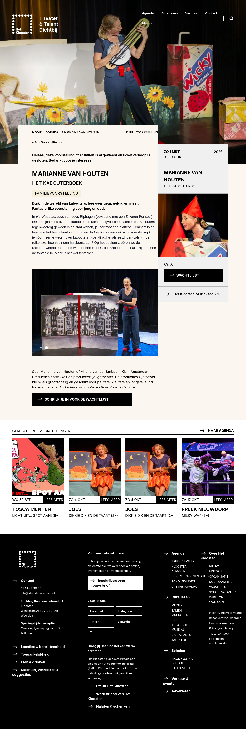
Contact (40, 610)
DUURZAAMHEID (221, 582)
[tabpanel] (123, 82)
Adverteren (177, 691)
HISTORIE (215, 571)
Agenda (51, 132)
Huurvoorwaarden (221, 623)
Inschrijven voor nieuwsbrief (107, 582)
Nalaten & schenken (109, 706)
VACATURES (217, 587)
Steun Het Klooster (108, 686)
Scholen (174, 650)
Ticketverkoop (219, 633)
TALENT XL (179, 640)
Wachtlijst (184, 275)
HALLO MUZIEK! (182, 668)
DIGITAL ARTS (181, 635)
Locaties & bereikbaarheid (38, 647)
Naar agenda (216, 431)
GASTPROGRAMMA (184, 586)
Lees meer (53, 500)
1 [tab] (41, 348)
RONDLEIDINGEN (183, 581)
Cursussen (176, 597)
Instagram (125, 611)
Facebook (97, 611)
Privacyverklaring (221, 628)
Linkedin (124, 621)
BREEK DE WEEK (182, 561)
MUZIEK (176, 605)
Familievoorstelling (56, 193)
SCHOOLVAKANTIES (223, 592)
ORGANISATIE (218, 576)
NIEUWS (215, 566)
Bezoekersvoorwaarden (225, 618)
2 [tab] (46, 348)
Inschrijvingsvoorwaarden (226, 613)
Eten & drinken (28, 662)
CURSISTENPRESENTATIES (190, 576)
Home (37, 132)
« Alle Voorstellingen (47, 142)
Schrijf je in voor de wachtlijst (73, 399)
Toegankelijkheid (31, 654)
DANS (175, 620)
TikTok (94, 621)
